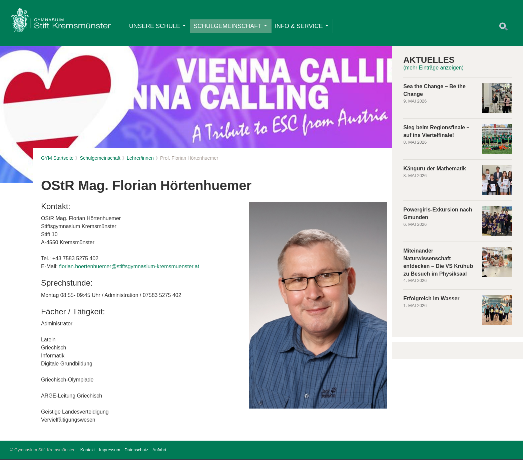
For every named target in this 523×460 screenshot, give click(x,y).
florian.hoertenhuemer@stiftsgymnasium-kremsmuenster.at (129, 268)
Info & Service (302, 26)
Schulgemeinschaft (230, 26)
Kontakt (87, 450)
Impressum (109, 450)
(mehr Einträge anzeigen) (433, 69)
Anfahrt (159, 450)
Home (61, 22)
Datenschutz (136, 450)
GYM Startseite (57, 159)
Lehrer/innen (140, 159)
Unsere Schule (157, 26)
